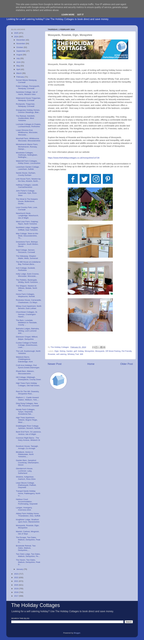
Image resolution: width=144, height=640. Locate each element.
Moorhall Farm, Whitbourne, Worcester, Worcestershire (28, 139)
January (20, 569)
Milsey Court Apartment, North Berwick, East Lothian (28, 307)
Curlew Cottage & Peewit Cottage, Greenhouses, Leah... (27, 345)
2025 (16, 33)
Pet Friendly (127, 351)
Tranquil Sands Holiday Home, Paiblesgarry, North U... (28, 493)
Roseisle (51, 354)
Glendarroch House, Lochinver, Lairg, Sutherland (24, 470)
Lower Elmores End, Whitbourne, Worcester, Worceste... (27, 132)
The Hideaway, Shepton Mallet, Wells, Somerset (27, 257)
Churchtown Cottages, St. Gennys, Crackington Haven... (27, 314)
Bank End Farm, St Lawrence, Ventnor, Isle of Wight (28, 433)
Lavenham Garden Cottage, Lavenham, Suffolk (27, 168)
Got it (80, 14)
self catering (61, 354)
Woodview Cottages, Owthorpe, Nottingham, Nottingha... (27, 155)
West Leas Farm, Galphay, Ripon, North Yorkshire (27, 223)
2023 (16, 574)
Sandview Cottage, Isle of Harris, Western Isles (26, 93)
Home (90, 363)
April (18, 69)
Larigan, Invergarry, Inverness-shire (24, 509)
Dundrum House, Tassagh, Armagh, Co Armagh (27, 447)
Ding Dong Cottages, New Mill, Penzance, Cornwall (27, 404)
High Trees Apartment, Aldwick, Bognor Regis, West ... (27, 420)
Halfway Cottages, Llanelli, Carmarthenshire (27, 186)
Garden (69, 351)
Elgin (57, 351)
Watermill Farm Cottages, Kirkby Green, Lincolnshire (28, 162)
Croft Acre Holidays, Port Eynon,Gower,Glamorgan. (28, 366)
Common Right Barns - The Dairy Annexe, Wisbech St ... (28, 440)
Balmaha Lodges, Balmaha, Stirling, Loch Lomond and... (27, 331)
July (18, 58)
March (19, 73)
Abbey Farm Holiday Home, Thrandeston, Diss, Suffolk (28, 514)
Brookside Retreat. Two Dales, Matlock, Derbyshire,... (26, 548)
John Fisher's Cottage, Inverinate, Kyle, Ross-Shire (26, 193)
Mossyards (99, 351)
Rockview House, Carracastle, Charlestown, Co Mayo (28, 301)
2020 (16, 585)
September (21, 51)
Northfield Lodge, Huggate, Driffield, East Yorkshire (27, 228)
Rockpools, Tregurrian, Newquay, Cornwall (25, 105)
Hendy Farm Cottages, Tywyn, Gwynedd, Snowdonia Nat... (25, 411)
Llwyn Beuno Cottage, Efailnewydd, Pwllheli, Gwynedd (26, 485)
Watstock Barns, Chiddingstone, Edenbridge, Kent (24, 359)
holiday (81, 351)
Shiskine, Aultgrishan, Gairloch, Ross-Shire (26, 478)
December (21, 40)
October (20, 47)
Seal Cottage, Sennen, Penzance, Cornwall (25, 251)
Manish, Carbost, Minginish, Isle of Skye (27, 532)
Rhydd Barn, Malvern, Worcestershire (25, 372)
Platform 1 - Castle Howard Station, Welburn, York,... (27, 398)
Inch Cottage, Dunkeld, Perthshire (25, 269)
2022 (16, 577)
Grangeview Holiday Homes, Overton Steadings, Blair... (28, 111)
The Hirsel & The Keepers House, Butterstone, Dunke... (27, 201)
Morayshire (89, 351)
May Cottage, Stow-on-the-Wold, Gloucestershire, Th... (27, 235)
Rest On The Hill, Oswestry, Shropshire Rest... (27, 392)
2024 (16, 37)
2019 (16, 589)
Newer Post (55, 363)
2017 (16, 596)
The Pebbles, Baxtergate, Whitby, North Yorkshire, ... (28, 281)
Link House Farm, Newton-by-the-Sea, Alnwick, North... (28, 180)
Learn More (67, 14)
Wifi (81, 354)
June (18, 62)
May (18, 66)
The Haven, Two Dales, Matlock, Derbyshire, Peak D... (28, 562)
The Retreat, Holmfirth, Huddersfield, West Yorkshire (25, 118)
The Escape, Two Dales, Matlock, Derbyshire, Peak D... (28, 539)
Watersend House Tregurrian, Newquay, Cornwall (28, 99)
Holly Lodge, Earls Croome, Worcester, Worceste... (27, 275)
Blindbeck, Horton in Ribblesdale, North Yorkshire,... (25, 454)
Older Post (126, 363)
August (19, 55)
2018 (16, 592)
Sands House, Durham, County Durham (26, 174)
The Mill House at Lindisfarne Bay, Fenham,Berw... (28, 263)
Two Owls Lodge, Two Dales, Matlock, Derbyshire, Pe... (28, 555)
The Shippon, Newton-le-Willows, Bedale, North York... (26, 288)
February (20, 77)
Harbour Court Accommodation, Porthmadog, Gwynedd (26, 501)
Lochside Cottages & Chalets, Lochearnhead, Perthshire (28, 125)
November (21, 43)
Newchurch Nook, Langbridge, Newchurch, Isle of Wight (27, 215)
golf (75, 351)
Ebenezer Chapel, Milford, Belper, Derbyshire (27, 338)
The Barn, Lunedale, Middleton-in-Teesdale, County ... (26, 322)
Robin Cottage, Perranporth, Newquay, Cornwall (28, 87)
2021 (16, 581)
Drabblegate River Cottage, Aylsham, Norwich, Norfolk (28, 427)
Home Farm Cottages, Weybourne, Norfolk (25, 295)
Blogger (77, 633)
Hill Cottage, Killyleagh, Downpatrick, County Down (28, 378)
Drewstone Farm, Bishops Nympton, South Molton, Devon (27, 244)
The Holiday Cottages (35, 605)
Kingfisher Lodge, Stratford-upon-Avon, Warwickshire (27, 520)
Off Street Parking (113, 351)
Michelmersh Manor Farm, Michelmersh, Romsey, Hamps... (27, 146)
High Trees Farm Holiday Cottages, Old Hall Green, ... (28, 385)
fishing (62, 351)
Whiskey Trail (73, 354)
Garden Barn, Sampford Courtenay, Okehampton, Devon (27, 462)
